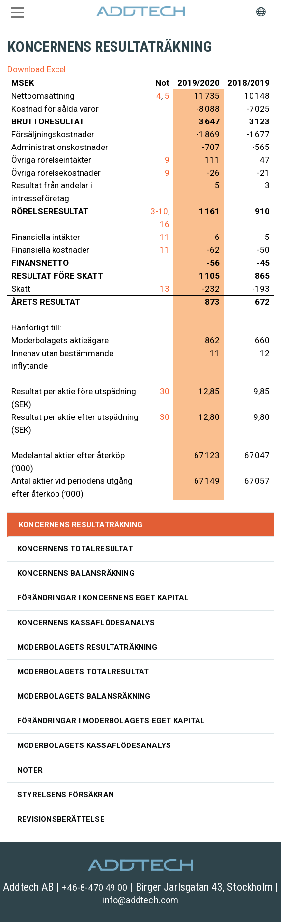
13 (164, 289)
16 (164, 224)
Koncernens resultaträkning (80, 524)
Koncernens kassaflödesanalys (86, 622)
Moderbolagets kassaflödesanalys (94, 745)
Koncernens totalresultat (75, 548)
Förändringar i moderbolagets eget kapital (111, 720)
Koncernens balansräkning (76, 573)
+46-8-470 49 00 (94, 887)
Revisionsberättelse (61, 819)
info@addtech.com (140, 900)
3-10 (159, 211)
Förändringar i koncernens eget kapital (103, 598)
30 (164, 391)
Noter (30, 770)
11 (164, 237)
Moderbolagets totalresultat (83, 671)
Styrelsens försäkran (65, 794)
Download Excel (36, 69)
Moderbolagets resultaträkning (87, 647)
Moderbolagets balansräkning (83, 696)
